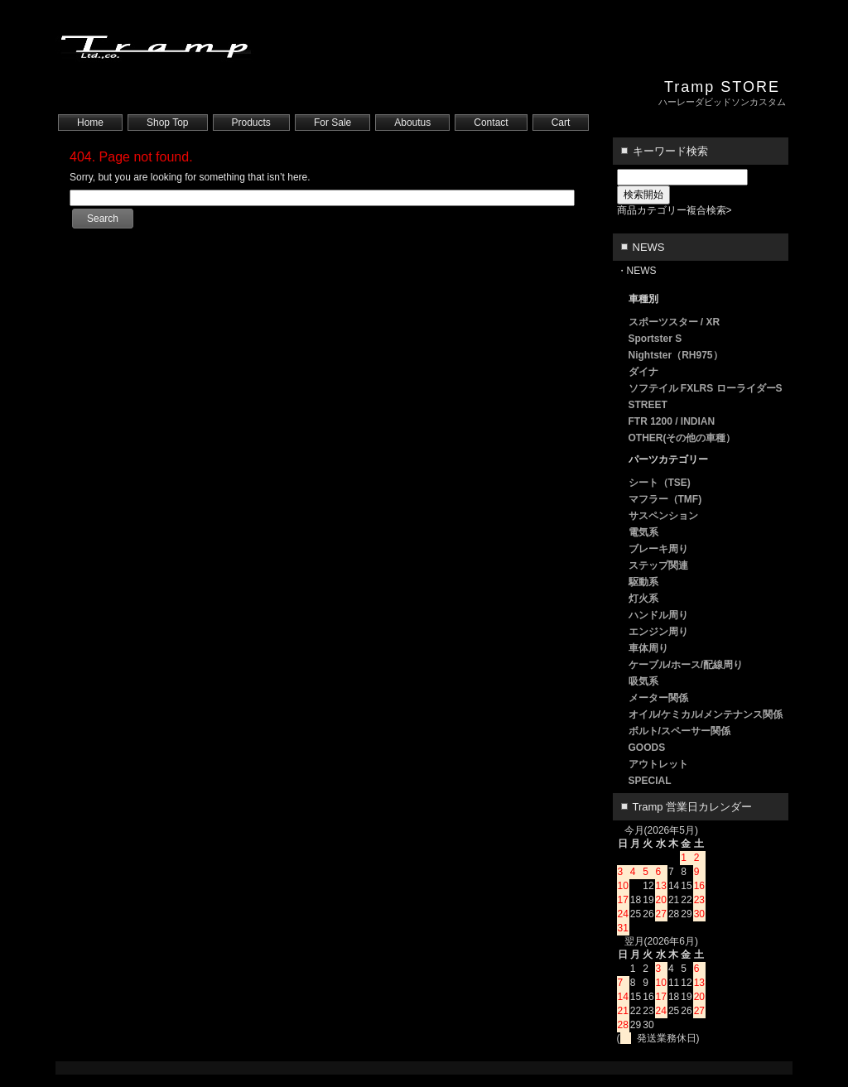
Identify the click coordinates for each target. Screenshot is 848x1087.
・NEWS (637, 271)
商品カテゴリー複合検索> (674, 210)
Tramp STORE (722, 87)
